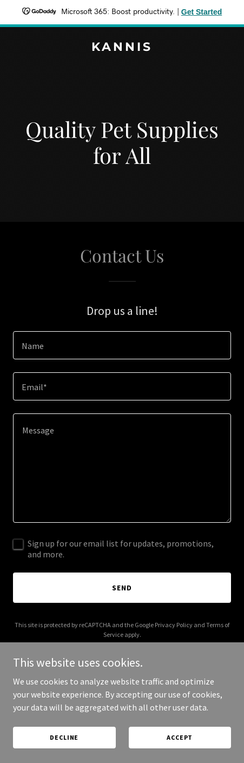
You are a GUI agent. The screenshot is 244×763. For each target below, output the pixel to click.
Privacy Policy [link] (174, 625)
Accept (180, 737)
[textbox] (122, 345)
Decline (64, 737)
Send (122, 588)
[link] (122, 47)
